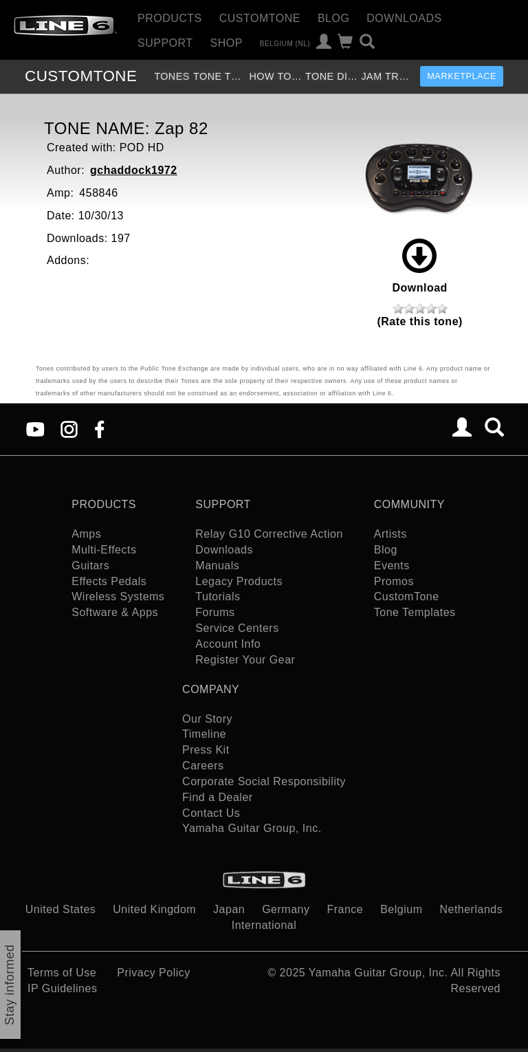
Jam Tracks (387, 76)
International (264, 925)
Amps (86, 534)
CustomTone (259, 18)
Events (392, 565)
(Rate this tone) (419, 321)
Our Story (207, 719)
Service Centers (236, 628)
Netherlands (471, 909)
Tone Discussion (331, 76)
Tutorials (217, 596)
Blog (333, 18)
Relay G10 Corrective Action (268, 534)
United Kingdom (154, 909)
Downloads (403, 18)
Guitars (90, 565)
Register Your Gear (245, 660)
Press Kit (206, 750)
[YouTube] (35, 429)
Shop (226, 43)
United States (60, 909)
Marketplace (461, 76)
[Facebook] (99, 429)
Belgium (401, 909)
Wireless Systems (118, 596)
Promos (394, 581)
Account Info (228, 644)
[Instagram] (69, 429)
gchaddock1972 (133, 170)
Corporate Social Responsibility (264, 781)
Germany (285, 909)
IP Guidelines (62, 988)
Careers (202, 765)
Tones (172, 76)
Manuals (217, 565)
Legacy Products (239, 581)
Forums (214, 612)
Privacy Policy (153, 972)
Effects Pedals (109, 581)
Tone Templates (219, 76)
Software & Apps (115, 612)
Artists (390, 534)
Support (165, 43)
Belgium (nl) (285, 43)
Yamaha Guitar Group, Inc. (252, 828)
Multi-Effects (104, 550)
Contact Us (211, 813)
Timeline (204, 734)
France (345, 909)
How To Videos (275, 76)
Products (170, 18)
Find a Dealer (217, 797)
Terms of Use (62, 972)
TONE (81, 76)
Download (419, 266)
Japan (229, 909)
